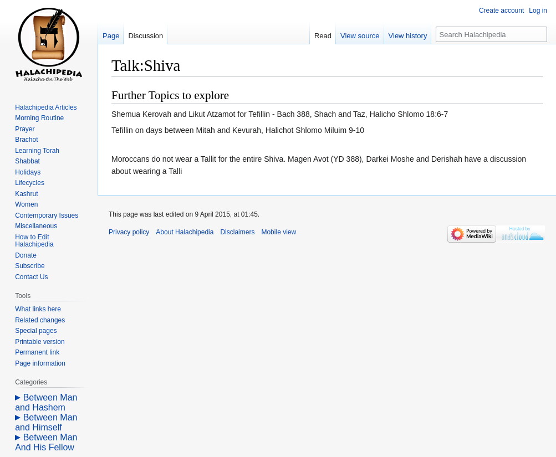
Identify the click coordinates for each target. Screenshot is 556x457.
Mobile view (278, 232)
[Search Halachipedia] (491, 34)
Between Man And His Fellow (46, 442)
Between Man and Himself (46, 422)
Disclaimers (237, 232)
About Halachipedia (184, 232)
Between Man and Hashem (46, 402)
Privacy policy (129, 232)
